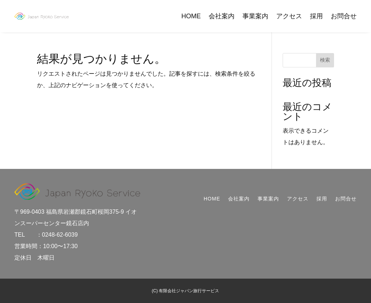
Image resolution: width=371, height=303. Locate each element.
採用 (316, 16)
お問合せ (344, 16)
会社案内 (222, 16)
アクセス (289, 16)
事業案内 (255, 16)
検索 (325, 60)
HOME (191, 16)
